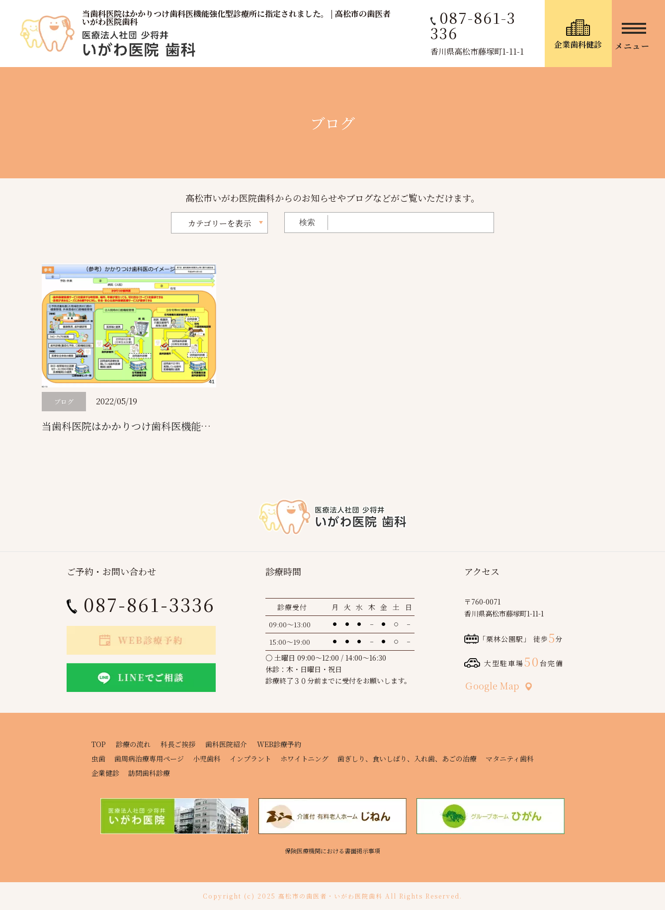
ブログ (64, 401)
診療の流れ (133, 744)
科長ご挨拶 (178, 744)
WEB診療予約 (279, 744)
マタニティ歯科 (510, 758)
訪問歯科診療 (149, 772)
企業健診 (105, 772)
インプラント (250, 758)
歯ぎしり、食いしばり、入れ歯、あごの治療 (407, 758)
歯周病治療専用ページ (149, 758)
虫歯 (98, 758)
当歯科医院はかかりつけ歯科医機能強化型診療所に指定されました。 (196, 426)
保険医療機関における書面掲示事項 (332, 850)
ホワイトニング (304, 758)
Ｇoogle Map (498, 685)
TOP (98, 744)
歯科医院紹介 (226, 744)
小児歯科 (207, 758)
